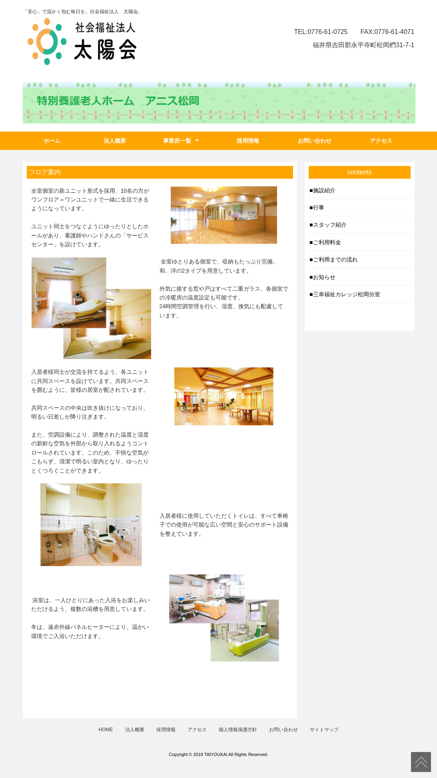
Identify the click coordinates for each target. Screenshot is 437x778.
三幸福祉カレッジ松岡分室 (346, 294)
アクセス (381, 141)
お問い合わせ (314, 141)
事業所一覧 (177, 141)
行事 (318, 207)
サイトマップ (324, 729)
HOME (106, 729)
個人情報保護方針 (238, 729)
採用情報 (248, 141)
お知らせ (324, 277)
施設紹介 (324, 190)
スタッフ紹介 (330, 224)
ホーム (52, 141)
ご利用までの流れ (335, 259)
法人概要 (115, 141)
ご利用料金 (327, 242)
